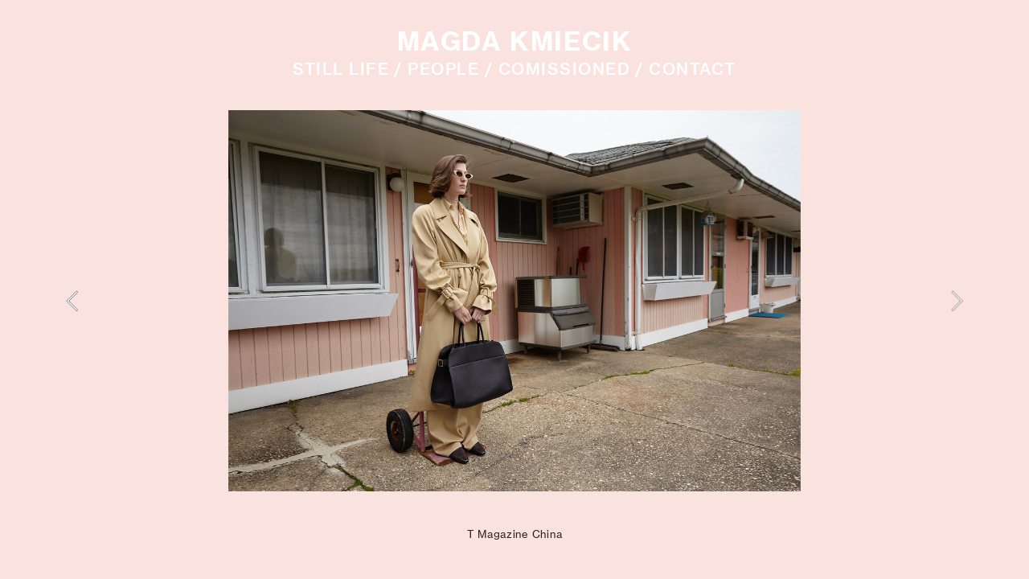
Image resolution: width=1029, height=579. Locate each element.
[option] (514, 300)
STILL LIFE (341, 69)
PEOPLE (443, 69)
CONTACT (692, 69)
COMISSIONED (564, 69)
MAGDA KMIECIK (515, 41)
